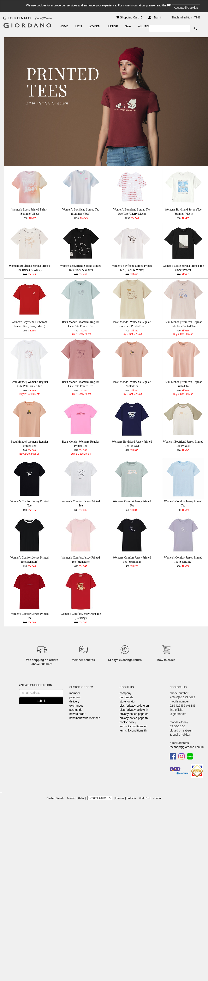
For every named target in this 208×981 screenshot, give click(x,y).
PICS (170, 5)
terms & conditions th (133, 730)
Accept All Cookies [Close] (186, 7)
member (74, 693)
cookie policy (128, 722)
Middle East (144, 798)
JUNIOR (112, 26)
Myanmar (157, 798)
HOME (64, 26)
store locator (128, 701)
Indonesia (119, 798)
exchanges (76, 705)
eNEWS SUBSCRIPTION (35, 685)
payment (75, 697)
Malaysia (131, 798)
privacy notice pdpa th (134, 718)
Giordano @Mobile (55, 798)
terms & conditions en (134, 726)
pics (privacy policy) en (134, 705)
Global (81, 798)
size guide (75, 709)
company (125, 693)
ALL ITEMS (145, 26)
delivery (74, 701)
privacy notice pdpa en (134, 714)
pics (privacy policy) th (134, 709)
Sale (128, 26)
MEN (78, 26)
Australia (71, 798)
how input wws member (84, 718)
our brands (126, 697)
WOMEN (94, 26)
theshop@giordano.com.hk (187, 747)
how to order (77, 714)
